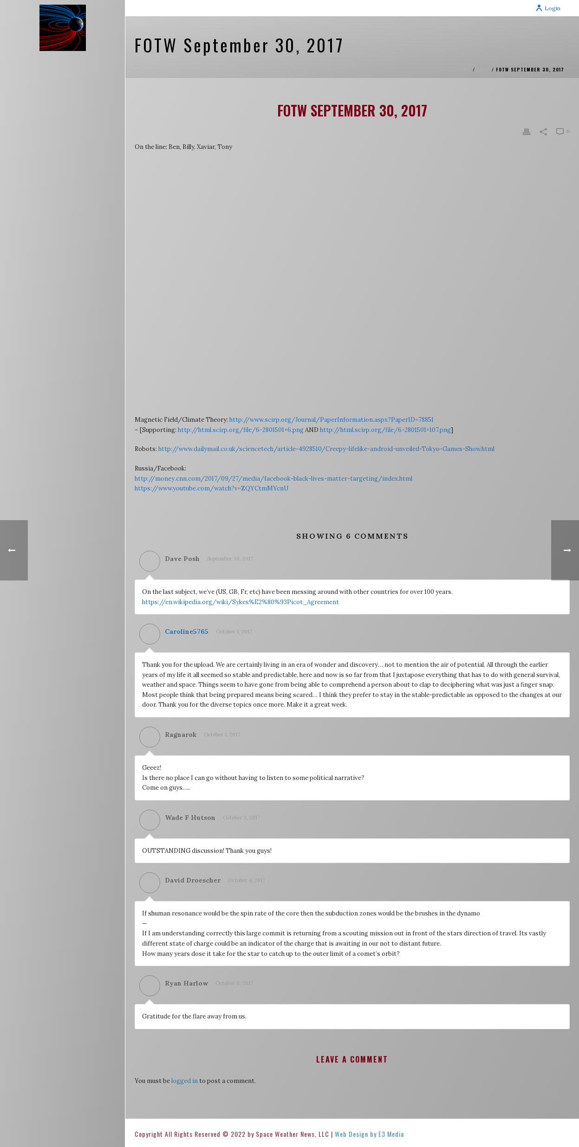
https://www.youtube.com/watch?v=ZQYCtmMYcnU (211, 488)
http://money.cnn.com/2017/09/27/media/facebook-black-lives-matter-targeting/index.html (273, 479)
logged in (184, 1081)
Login (547, 8)
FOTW (483, 69)
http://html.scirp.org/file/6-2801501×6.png (241, 430)
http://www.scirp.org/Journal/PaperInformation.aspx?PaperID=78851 (331, 420)
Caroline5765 (186, 631)
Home (464, 69)
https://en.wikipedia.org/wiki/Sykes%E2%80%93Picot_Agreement (240, 602)
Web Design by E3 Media (369, 1134)
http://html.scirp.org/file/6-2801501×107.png (385, 430)
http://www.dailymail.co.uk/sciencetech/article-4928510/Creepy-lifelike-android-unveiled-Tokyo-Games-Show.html (326, 449)
